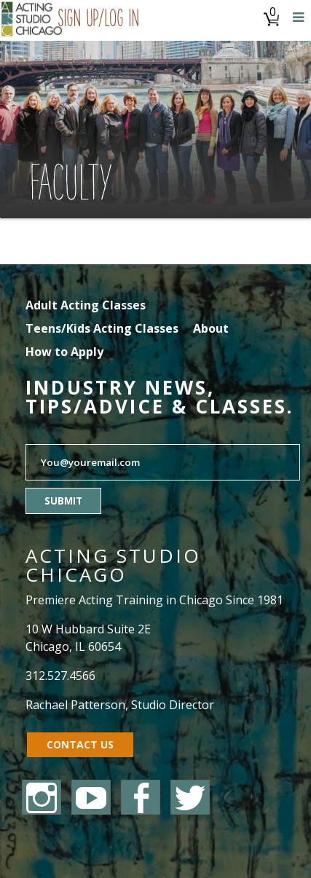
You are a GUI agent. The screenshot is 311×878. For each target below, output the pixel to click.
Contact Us (80, 744)
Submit (63, 500)
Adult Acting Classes (85, 305)
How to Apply (64, 352)
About (211, 328)
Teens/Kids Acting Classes (101, 328)
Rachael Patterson (75, 705)
